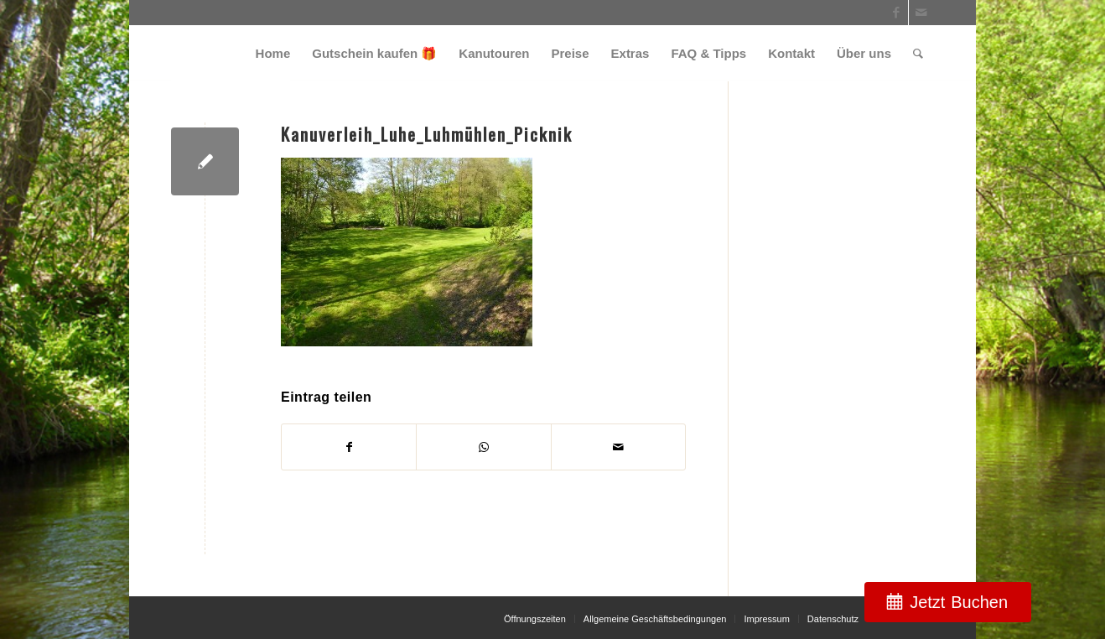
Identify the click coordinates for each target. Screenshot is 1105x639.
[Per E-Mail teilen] (618, 447)
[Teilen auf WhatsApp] (483, 447)
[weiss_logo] (230, 53)
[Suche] (918, 53)
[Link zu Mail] (921, 12)
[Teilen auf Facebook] (349, 447)
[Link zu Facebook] (896, 12)
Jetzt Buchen (959, 602)
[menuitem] (273, 53)
